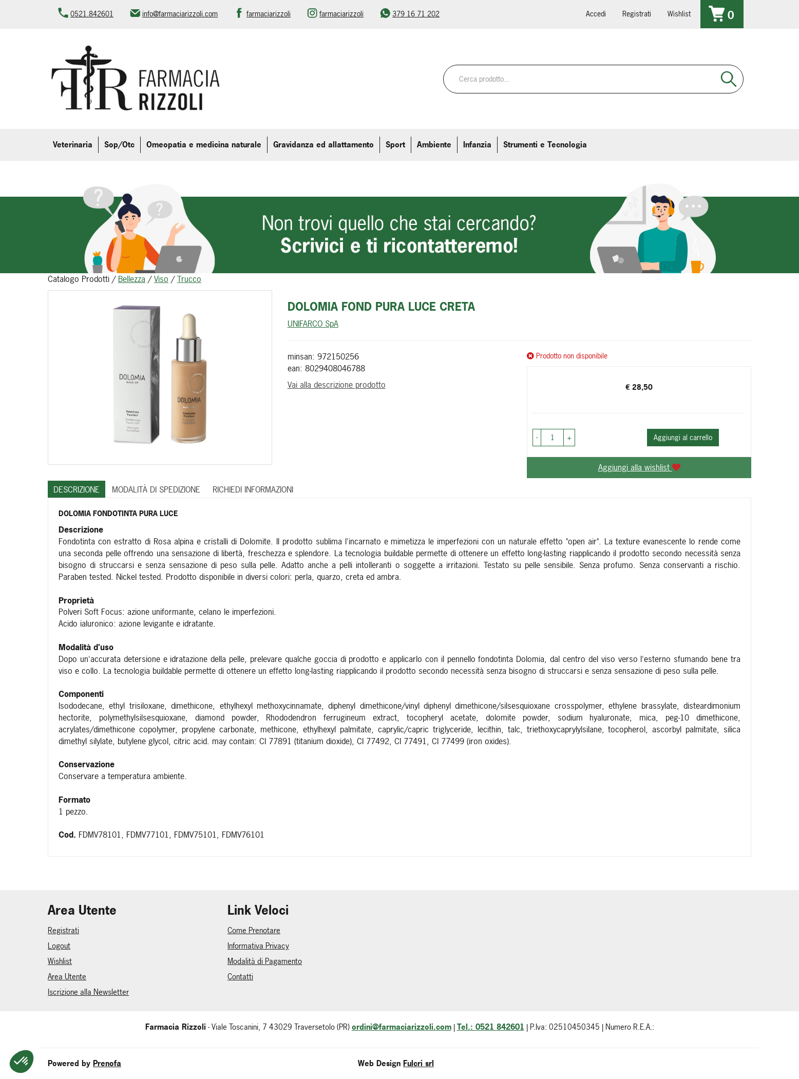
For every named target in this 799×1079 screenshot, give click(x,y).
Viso (161, 279)
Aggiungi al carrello (683, 437)
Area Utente (67, 976)
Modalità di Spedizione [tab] (156, 489)
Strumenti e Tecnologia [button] (545, 144)
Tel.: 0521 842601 (490, 1026)
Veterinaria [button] (72, 144)
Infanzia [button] (477, 144)
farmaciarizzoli (268, 13)
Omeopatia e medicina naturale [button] (203, 144)
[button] (536, 437)
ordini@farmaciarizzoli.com (401, 1026)
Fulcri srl (418, 1063)
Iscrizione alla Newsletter (88, 992)
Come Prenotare (253, 930)
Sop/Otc (119, 144)
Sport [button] (395, 144)
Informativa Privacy (258, 945)
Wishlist (679, 13)
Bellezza (131, 279)
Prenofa (107, 1063)
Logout (59, 945)
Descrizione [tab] (76, 489)
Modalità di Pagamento (264, 961)
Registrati (636, 13)
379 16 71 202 (416, 13)
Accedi (596, 13)
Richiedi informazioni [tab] (253, 489)
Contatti (240, 976)
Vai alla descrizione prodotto (337, 384)
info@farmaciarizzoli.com (180, 13)
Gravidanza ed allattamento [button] (323, 144)
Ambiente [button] (434, 144)
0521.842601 (91, 13)
